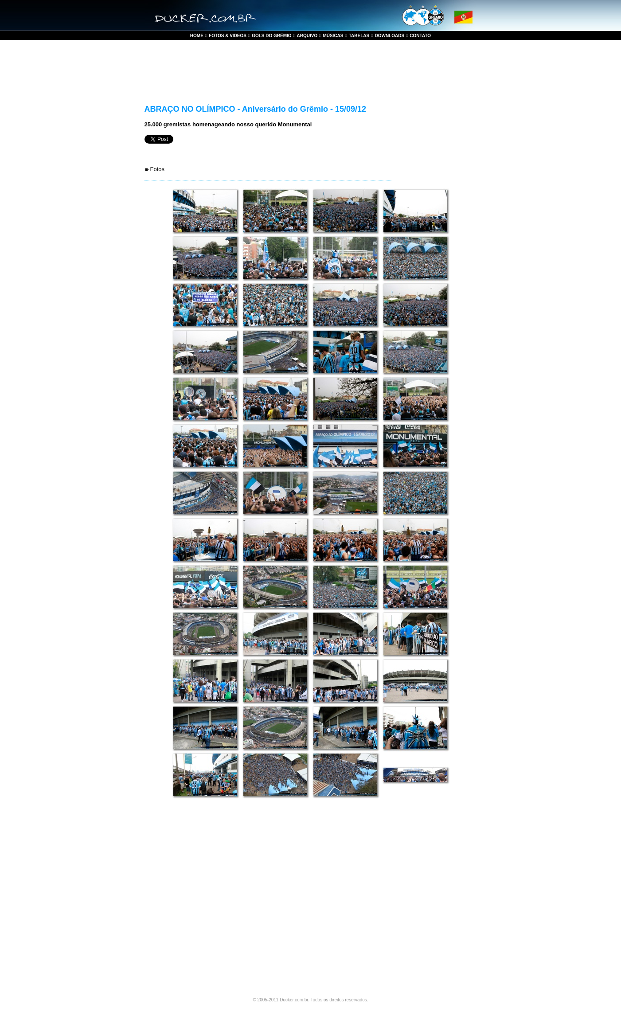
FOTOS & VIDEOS (227, 35)
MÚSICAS (333, 35)
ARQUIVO (306, 35)
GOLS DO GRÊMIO (271, 35)
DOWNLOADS (390, 35)
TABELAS (359, 35)
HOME (197, 35)
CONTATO (420, 35)
